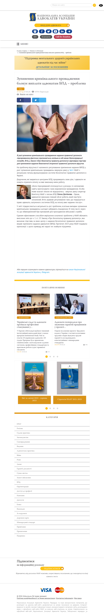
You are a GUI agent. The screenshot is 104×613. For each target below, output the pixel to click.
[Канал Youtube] (55, 31)
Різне (19, 460)
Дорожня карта (23, 518)
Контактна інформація (64, 598)
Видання (20, 447)
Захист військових (24, 478)
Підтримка (21, 536)
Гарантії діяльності (24, 469)
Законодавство (22, 438)
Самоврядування (23, 442)
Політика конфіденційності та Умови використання (36, 598)
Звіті (71, 170)
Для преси (78, 598)
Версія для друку (26, 94)
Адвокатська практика (25, 451)
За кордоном (22, 514)
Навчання (20, 496)
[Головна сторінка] (52, 17)
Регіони (20, 429)
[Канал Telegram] (69, 31)
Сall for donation (63, 37)
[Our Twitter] (49, 31)
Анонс (19, 464)
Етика (19, 505)
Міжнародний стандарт (26, 523)
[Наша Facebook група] (35, 31)
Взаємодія (21, 509)
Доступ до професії (24, 491)
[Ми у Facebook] (42, 31)
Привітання (21, 527)
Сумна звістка (22, 473)
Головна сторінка (22, 50)
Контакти (46, 37)
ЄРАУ (19, 424)
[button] (52, 62)
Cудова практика (23, 433)
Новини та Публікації (36, 50)
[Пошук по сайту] (71, 5)
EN (35, 37)
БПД (18, 482)
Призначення (22, 532)
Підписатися (52, 569)
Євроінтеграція (23, 487)
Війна (19, 456)
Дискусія (20, 500)
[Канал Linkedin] (62, 31)
